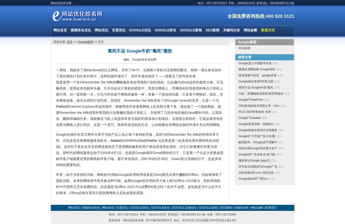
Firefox (61, 106)
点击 (187, 106)
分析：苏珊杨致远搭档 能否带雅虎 (261, 93)
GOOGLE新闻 (191, 30)
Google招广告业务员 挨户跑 (257, 154)
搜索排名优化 (81, 30)
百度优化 (119, 30)
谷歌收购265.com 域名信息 (256, 172)
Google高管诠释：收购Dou (256, 124)
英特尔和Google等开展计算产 (258, 148)
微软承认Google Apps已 (254, 160)
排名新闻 (244, 48)
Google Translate (250, 118)
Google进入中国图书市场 (255, 63)
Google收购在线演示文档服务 (258, 130)
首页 (70, 42)
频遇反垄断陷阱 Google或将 (257, 69)
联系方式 (268, 30)
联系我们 (271, 207)
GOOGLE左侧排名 (184, 207)
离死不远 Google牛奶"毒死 (256, 87)
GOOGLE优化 (140, 30)
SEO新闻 (212, 30)
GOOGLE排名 (165, 30)
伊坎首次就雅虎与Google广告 (258, 166)
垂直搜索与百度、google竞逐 (258, 75)
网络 (119, 82)
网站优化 (101, 30)
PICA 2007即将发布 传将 (255, 112)
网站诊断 (250, 30)
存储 (119, 113)
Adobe (115, 141)
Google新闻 (85, 42)
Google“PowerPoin (251, 99)
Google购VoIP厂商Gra (253, 178)
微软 (182, 175)
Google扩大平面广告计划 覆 (257, 136)
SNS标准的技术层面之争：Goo (259, 106)
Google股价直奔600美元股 (256, 81)
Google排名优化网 (144, 59)
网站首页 (60, 30)
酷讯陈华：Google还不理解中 (258, 142)
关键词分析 (231, 30)
